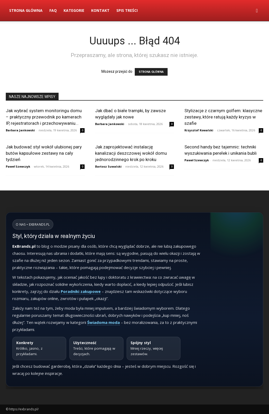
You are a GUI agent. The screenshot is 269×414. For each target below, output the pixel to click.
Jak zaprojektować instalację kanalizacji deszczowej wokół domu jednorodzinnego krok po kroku (131, 153)
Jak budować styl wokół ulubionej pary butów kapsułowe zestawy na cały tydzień (44, 153)
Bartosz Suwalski (108, 166)
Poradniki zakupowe (81, 291)
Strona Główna (26, 10)
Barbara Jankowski (20, 130)
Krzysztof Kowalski (198, 130)
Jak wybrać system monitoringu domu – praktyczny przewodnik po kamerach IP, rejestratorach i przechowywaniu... (44, 117)
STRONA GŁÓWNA (151, 72)
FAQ (53, 10)
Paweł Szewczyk (18, 166)
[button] (257, 10)
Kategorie (74, 10)
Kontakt (100, 10)
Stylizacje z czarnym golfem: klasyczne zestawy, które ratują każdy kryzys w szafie (223, 117)
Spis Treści (127, 10)
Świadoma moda (103, 322)
